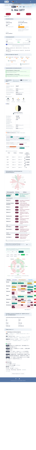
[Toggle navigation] (30, 2)
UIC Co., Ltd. (17, 380)
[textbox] (17, 6)
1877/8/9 (17, 132)
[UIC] (7, 1)
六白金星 (26, 254)
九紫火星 (15, 256)
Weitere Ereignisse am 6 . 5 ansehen (18, 373)
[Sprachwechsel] (13, 1)
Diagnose (21, 251)
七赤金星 (7, 256)
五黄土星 (23, 254)
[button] (16, 2)
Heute (18, 13)
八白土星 (11, 256)
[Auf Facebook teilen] (16, 378)
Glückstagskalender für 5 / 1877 (25, 65)
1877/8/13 (20, 146)
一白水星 (7, 254)
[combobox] (17, 6)
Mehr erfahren (27, 309)
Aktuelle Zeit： (7, 16)
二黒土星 (11, 254)
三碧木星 (15, 254)
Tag (13, 6)
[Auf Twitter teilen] (19, 378)
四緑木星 (19, 254)
